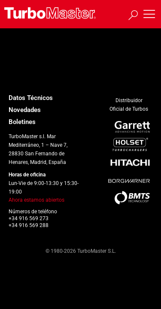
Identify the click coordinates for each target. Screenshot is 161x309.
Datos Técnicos (31, 98)
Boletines (22, 122)
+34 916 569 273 (29, 218)
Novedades (25, 110)
